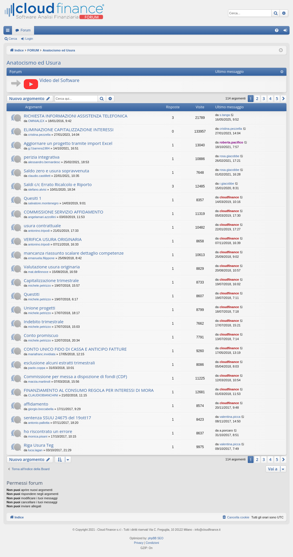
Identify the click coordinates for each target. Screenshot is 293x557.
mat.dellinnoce (38, 271)
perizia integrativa (42, 157)
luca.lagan (35, 450)
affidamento (36, 404)
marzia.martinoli (39, 381)
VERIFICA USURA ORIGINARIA (53, 239)
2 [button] (257, 98)
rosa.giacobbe (229, 156)
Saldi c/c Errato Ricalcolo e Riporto (58, 184)
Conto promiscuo (41, 335)
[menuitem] (276, 30)
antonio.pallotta (39, 422)
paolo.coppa (36, 368)
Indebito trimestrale (44, 321)
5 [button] (277, 98)
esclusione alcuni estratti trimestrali (59, 363)
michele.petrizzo (39, 285)
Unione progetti (39, 308)
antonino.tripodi (39, 230)
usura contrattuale (42, 225)
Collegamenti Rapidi (9, 31)
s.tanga (224, 115)
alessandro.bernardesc (44, 162)
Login (29, 38)
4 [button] (270, 98)
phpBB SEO (155, 538)
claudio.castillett (39, 175)
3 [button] (264, 98)
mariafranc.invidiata (41, 354)
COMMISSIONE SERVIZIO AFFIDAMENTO (63, 212)
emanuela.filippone (41, 258)
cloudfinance (229, 197)
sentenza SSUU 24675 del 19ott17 (57, 417)
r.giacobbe (226, 183)
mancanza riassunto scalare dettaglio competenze (74, 253)
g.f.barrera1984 (39, 148)
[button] (283, 98)
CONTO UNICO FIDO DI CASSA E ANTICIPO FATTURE (75, 349)
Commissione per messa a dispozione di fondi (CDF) (75, 376)
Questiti (31, 294)
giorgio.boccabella (41, 409)
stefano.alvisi (37, 189)
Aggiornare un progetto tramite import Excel (68, 143)
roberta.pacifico (231, 142)
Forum (26, 30)
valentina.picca (229, 416)
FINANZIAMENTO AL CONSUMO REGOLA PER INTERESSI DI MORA (89, 390)
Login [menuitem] (287, 31)
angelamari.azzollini (42, 217)
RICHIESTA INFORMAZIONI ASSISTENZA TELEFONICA (75, 116)
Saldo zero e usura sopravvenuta (56, 170)
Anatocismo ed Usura (34, 62)
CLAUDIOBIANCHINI (43, 395)
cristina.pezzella (39, 134)
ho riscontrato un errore (48, 431)
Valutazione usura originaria (52, 266)
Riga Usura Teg (39, 445)
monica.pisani (37, 436)
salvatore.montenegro (43, 203)
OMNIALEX (36, 121)
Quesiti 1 (32, 198)
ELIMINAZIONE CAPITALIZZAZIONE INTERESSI (69, 129)
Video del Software (59, 80)
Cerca (13, 38)
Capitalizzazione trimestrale (51, 280)
